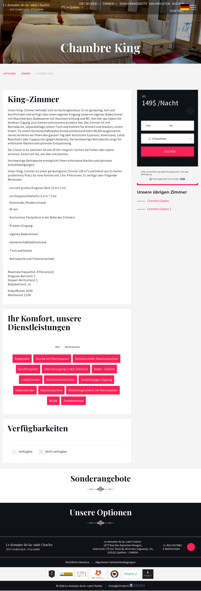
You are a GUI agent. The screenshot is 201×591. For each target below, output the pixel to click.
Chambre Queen (158, 201)
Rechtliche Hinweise (77, 562)
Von (148, 125)
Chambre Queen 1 (159, 209)
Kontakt (177, 11)
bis (171, 125)
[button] (67, 7)
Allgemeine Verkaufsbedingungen (115, 562)
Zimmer (25, 73)
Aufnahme (9, 73)
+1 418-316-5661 (170, 545)
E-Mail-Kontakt (169, 549)
